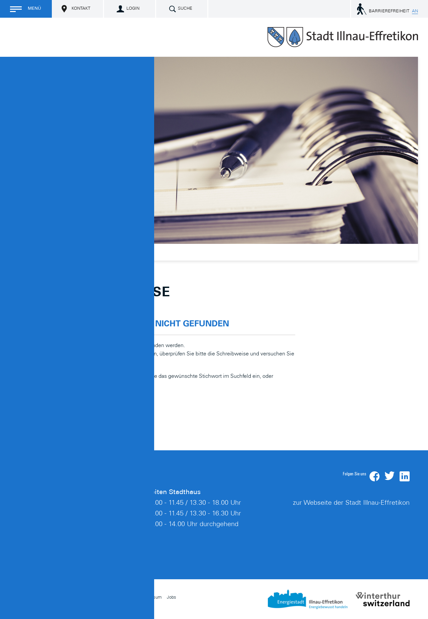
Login (132, 9)
